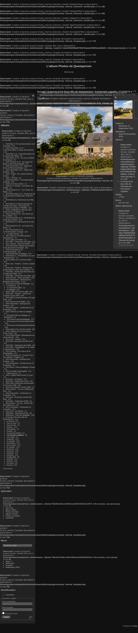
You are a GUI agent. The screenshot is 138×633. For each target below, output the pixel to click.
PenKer (10, 427)
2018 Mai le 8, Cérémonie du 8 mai (20, 222)
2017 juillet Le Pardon (14, 240)
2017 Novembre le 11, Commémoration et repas (13, 231)
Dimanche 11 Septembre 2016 (126, 127)
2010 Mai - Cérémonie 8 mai (17, 413)
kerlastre (10, 453)
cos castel (11, 437)
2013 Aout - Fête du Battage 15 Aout (20, 367)
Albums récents (12, 514)
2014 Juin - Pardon (13, 339)
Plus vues (10, 508)
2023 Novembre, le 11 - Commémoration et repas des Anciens (18, 149)
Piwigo (135, 626)
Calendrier (10, 518)
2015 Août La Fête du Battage (18, 284)
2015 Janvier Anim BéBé (15, 302)
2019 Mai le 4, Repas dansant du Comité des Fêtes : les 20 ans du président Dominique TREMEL (17, 206)
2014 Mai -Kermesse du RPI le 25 (19, 341)
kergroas (10, 455)
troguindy (10, 439)
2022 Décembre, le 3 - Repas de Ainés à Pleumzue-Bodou (17, 167)
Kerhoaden (11, 429)
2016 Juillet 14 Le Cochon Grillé (18, 260)
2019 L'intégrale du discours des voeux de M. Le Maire (17, 211)
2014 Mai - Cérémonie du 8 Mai (18, 345)
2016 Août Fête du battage (16, 254)
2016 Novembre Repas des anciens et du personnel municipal (18, 247)
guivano (10, 461)
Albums (5, 125)
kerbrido (10, 459)
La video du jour (13, 234)
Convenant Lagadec (15, 435)
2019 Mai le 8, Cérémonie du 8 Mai (20, 200)
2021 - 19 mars (12, 178)
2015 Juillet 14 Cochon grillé (17, 292)
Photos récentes (12, 512)
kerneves (10, 451)
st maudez (11, 441)
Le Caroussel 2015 (14, 288)
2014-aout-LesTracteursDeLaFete (20, 321)
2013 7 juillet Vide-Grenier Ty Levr (19, 375)
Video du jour (12, 373)
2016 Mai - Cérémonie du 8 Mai (18, 276)
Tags (8, 561)
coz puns (10, 463)
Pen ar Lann (12, 423)
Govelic (10, 431)
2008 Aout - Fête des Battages (18, 415)
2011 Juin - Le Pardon (14, 411)
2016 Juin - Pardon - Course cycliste (20, 264)
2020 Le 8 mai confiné (14, 184)
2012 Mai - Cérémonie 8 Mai (17, 401)
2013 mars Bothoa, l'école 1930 (18, 387)
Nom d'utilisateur (9, 601)
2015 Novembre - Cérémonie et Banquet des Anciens (17, 281)
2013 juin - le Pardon (14, 379)
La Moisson (11, 286)
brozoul (10, 465)
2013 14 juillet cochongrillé (16, 371)
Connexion (10, 595)
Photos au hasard (13, 516)
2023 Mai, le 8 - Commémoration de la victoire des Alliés (18, 155)
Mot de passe (7, 607)
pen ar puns (11, 445)
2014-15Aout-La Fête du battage (19, 312)
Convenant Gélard (14, 433)
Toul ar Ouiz (11, 425)
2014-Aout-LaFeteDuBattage (18, 319)
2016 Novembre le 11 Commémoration (13, 251)
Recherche (10, 563)
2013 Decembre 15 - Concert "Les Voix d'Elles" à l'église (18, 356)
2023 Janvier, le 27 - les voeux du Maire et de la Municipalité (18, 163)
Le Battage (11, 290)
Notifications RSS (13, 567)
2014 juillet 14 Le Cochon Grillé (18, 329)
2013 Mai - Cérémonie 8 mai (17, 381)
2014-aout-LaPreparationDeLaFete (21, 325)
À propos (9, 565)
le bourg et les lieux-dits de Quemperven (127, 184)
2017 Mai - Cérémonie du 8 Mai (18, 242)
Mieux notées (11, 510)
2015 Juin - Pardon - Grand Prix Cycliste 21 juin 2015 (17, 295)
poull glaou (11, 443)
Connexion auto (9, 613)
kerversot (10, 449)
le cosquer (11, 447)
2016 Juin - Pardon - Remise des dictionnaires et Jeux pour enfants (17, 269)
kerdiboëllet (11, 457)
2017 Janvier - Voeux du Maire (18, 244)
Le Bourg (10, 421)
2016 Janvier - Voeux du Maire (18, 278)
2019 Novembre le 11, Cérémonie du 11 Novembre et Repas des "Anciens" (19, 195)
